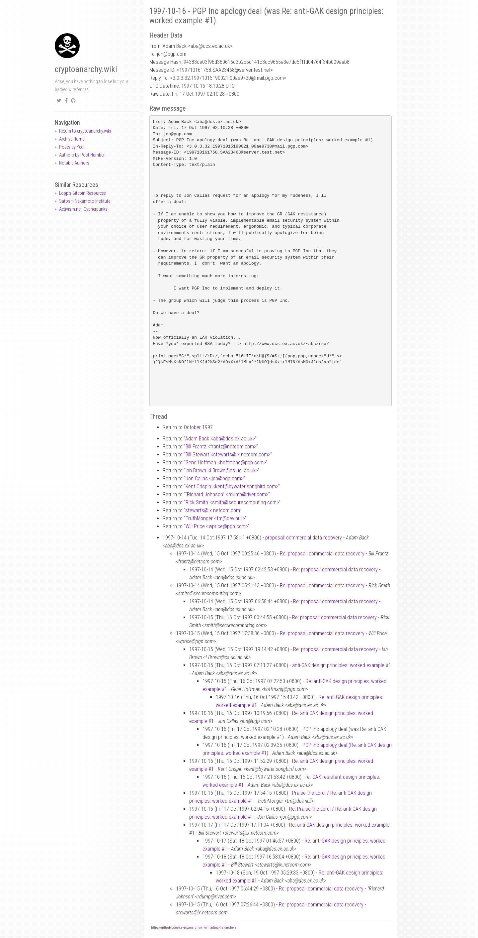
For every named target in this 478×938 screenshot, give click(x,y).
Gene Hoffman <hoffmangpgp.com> (226, 462)
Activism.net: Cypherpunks (83, 209)
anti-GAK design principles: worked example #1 (341, 665)
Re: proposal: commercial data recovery (322, 553)
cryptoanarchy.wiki (86, 69)
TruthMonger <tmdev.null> (215, 518)
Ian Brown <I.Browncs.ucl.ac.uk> (222, 470)
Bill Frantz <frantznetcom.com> (221, 446)
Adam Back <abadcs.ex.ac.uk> (220, 438)
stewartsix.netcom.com (212, 510)
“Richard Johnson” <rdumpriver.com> (226, 494)
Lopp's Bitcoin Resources (82, 193)
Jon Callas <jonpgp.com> (214, 478)
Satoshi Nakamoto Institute (84, 201)
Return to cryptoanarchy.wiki (85, 131)
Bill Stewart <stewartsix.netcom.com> (228, 454)
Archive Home (71, 139)
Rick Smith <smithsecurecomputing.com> (232, 502)
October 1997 (198, 427)
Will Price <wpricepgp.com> (217, 526)
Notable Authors (74, 163)
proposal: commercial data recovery (303, 537)
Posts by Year (72, 147)
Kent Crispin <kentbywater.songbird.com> (232, 486)
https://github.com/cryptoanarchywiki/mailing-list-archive (193, 927)
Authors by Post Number (82, 155)
